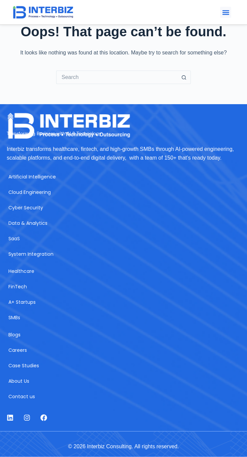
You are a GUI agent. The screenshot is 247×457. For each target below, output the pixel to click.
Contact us (21, 396)
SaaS (14, 238)
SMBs (14, 317)
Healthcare (21, 271)
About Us (18, 381)
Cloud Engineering (29, 192)
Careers (17, 350)
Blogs (14, 334)
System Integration (31, 254)
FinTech (17, 286)
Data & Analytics (27, 223)
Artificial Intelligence (32, 176)
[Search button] (184, 77)
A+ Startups (22, 302)
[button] (225, 12)
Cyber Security (25, 207)
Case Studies (23, 365)
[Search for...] (116, 77)
